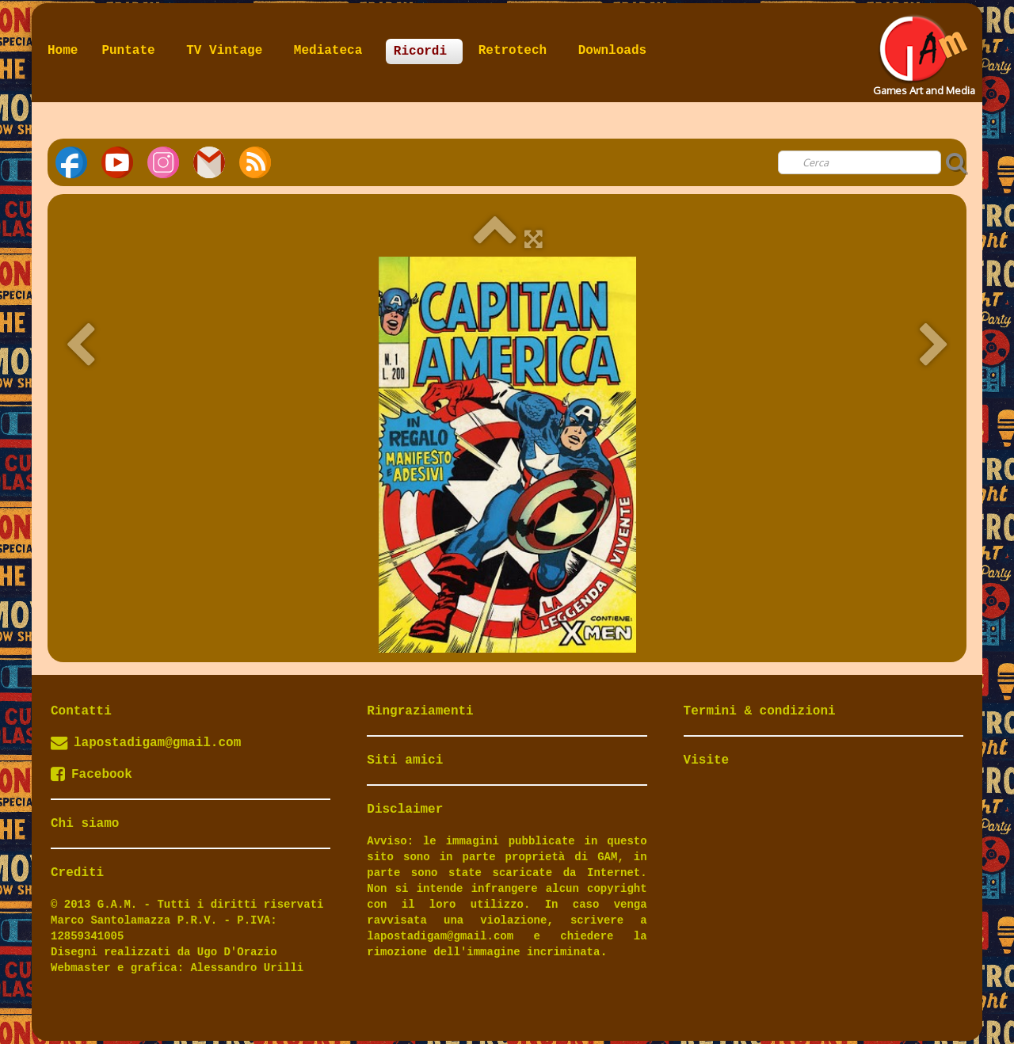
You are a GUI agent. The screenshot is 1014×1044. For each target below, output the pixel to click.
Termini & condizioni (760, 711)
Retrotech (516, 51)
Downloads (612, 51)
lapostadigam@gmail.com (157, 743)
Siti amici (405, 760)
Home (63, 51)
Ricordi (424, 51)
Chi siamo (85, 824)
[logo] (922, 50)
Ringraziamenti (420, 711)
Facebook (91, 775)
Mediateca (332, 51)
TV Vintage (228, 51)
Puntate (131, 51)
